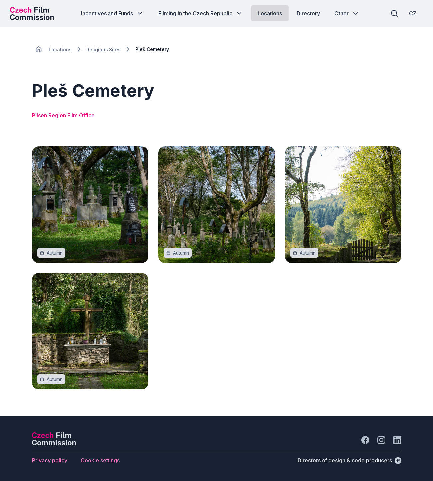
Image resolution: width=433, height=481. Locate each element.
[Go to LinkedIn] (397, 440)
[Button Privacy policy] (49, 460)
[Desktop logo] (32, 13)
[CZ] (412, 13)
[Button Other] (347, 13)
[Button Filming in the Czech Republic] (201, 13)
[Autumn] (55, 252)
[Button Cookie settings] (100, 460)
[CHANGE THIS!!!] (38, 49)
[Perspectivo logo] (54, 443)
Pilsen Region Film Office (63, 115)
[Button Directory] (308, 13)
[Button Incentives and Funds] (112, 13)
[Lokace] (60, 49)
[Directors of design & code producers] (349, 460)
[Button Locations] (270, 13)
